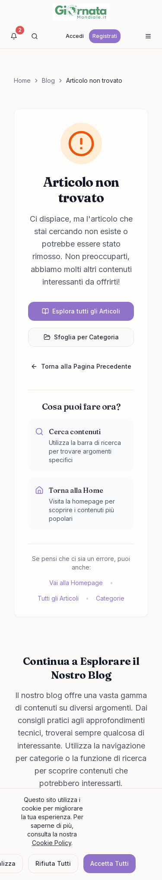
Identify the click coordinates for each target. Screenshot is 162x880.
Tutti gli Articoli (58, 598)
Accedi (75, 36)
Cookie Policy (51, 842)
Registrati (104, 36)
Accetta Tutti (109, 863)
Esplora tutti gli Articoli (81, 311)
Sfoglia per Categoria (81, 337)
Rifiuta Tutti (53, 863)
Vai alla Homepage (76, 582)
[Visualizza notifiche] (13, 36)
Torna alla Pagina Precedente (81, 366)
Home (22, 80)
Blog (48, 80)
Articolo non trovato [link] (94, 80)
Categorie (110, 598)
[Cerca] (34, 36)
